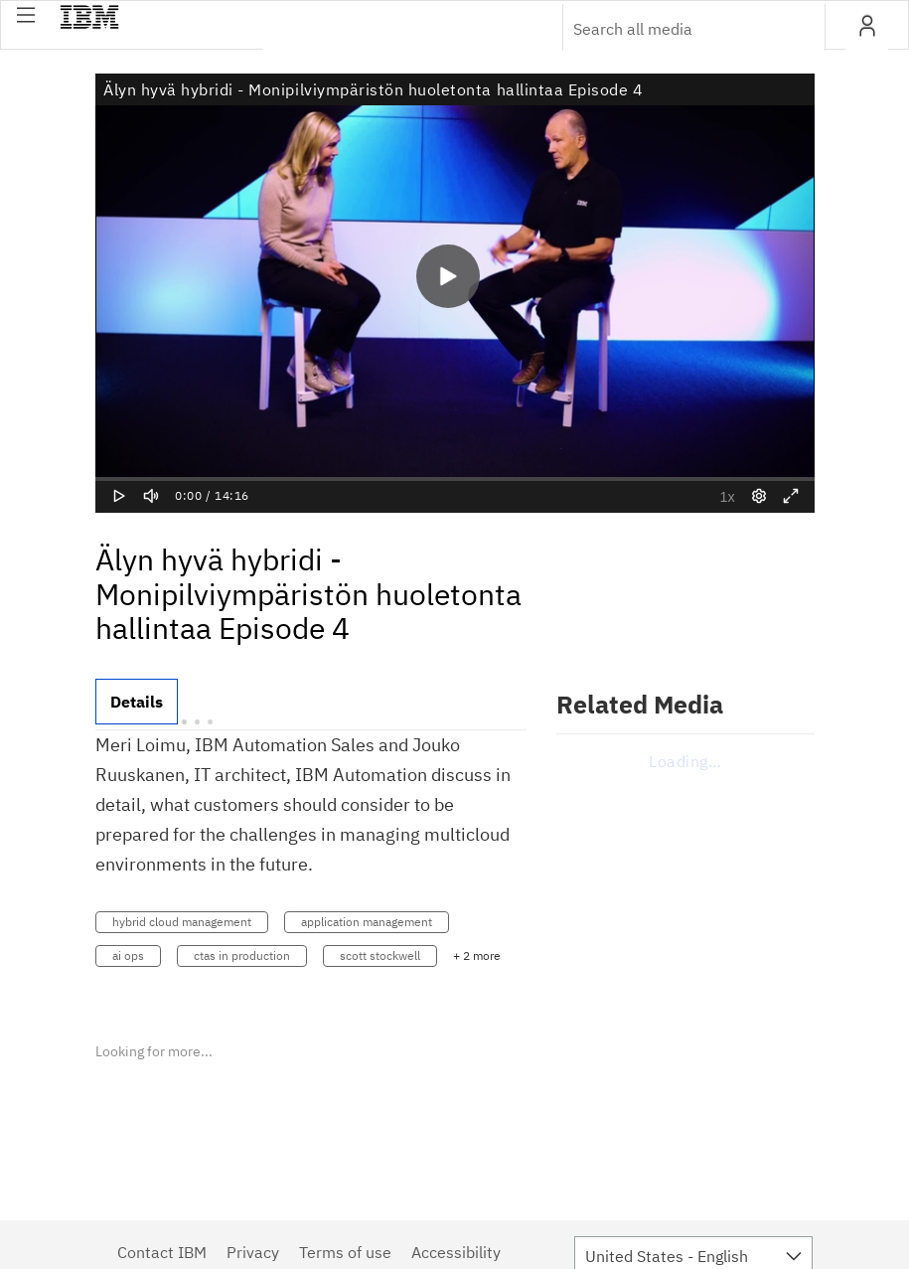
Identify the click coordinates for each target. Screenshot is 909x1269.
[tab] (136, 701)
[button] (26, 15)
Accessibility (456, 1252)
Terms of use (345, 1252)
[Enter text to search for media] (672, 29)
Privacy (253, 1252)
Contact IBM (162, 1252)
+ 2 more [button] (477, 955)
